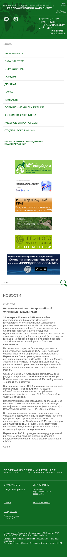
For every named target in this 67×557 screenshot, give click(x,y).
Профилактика (11, 516)
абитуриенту (49, 19)
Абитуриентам (41, 503)
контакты (11, 99)
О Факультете (12, 485)
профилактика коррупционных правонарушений (23, 142)
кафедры (10, 76)
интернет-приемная (58, 32)
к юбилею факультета (20, 115)
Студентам (10, 511)
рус (64, 3)
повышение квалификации (24, 107)
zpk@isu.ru (9, 541)
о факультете (14, 61)
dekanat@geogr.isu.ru (37, 535)
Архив (6, 446)
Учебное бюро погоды (21, 122)
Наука (7, 503)
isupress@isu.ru (21, 543)
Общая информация (14, 489)
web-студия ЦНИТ (53, 543)
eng (63, 5)
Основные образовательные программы (42, 491)
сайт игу (45, 27)
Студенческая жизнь (19, 130)
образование (14, 68)
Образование (41, 485)
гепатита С (9, 518)
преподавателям (52, 24)
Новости (8, 44)
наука (8, 92)
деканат (10, 84)
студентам (47, 22)
